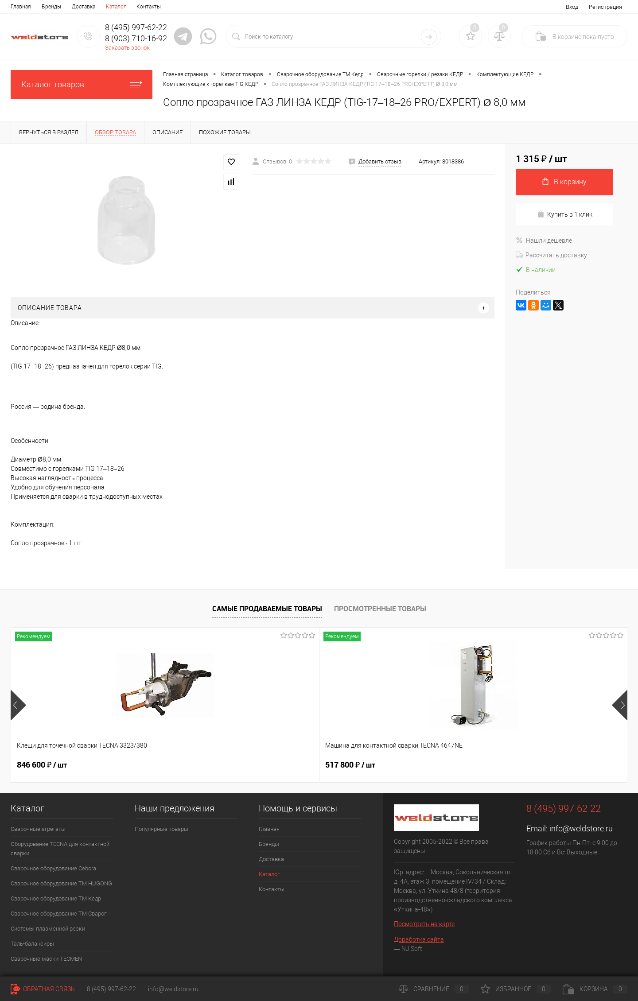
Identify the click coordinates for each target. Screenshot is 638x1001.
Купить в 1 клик (564, 214)
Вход (572, 7)
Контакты (148, 7)
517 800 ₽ (196, 765)
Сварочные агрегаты (38, 829)
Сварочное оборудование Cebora (53, 868)
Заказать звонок (127, 47)
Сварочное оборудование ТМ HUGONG (61, 883)
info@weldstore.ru (581, 828)
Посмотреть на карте (424, 923)
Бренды (51, 7)
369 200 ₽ (504, 765)
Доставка (83, 7)
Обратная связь (43, 989)
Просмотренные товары (380, 608)
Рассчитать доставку (551, 255)
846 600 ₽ (42, 765)
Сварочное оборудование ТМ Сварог (58, 913)
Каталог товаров (81, 84)
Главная (21, 7)
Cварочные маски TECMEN (46, 958)
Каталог (116, 7)
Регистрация (605, 7)
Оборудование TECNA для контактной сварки (60, 849)
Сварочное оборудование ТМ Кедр (56, 898)
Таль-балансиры (32, 943)
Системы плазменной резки (48, 928)
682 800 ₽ (350, 765)
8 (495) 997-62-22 (111, 989)
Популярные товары (161, 829)
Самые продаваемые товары (267, 608)
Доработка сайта (419, 939)
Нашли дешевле (544, 240)
